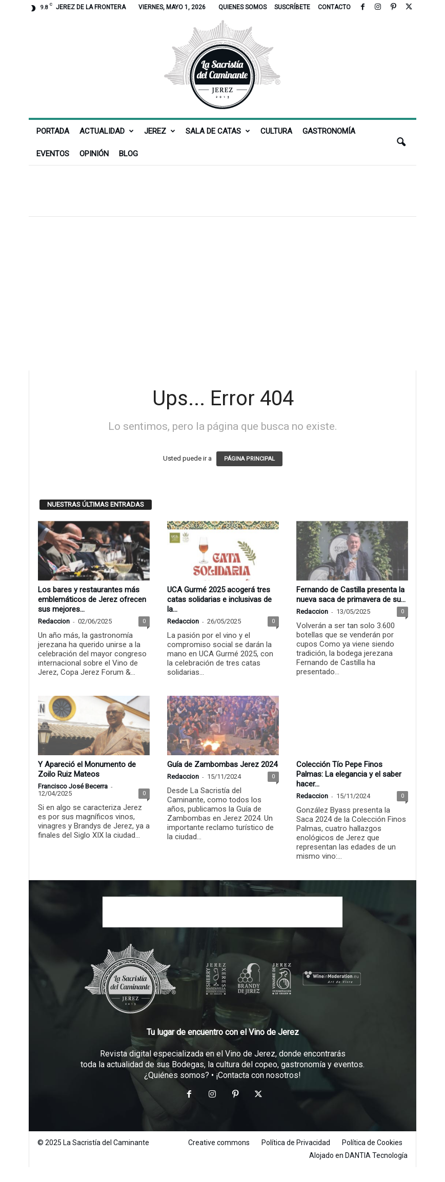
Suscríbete (292, 7)
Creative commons (219, 1142)
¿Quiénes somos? (176, 1075)
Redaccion (54, 621)
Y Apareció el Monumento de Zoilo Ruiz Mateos (87, 769)
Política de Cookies (372, 1142)
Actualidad (106, 131)
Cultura (276, 131)
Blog (128, 153)
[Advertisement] (222, 190)
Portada (52, 131)
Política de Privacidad (295, 1142)
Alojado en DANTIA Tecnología (358, 1155)
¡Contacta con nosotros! (258, 1075)
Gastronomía (328, 131)
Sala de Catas (218, 131)
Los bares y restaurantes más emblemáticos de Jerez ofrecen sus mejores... (92, 599)
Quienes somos (242, 7)
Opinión (94, 153)
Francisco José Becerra (73, 786)
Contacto (334, 7)
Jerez (159, 131)
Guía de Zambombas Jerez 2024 (222, 764)
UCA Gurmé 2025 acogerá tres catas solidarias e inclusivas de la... (219, 599)
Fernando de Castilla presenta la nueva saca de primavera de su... (351, 594)
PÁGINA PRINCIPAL (249, 458)
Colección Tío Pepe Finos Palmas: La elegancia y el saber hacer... (348, 774)
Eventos (52, 153)
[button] (401, 142)
